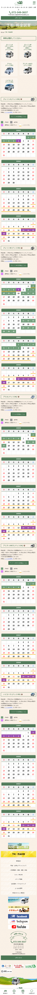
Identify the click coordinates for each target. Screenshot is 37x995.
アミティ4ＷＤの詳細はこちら (18, 563)
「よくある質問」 (8, 112)
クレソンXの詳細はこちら (18, 116)
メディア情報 (18, 879)
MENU (34, 4)
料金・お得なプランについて (18, 865)
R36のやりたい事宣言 (19, 893)
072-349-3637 (20, 12)
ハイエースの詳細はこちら (18, 712)
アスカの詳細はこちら (18, 414)
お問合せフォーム (6, 108)
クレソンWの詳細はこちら (18, 265)
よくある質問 (18, 888)
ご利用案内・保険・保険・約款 (18, 870)
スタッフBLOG (18, 874)
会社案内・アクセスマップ (18, 883)
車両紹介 (18, 861)
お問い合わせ (18, 18)
